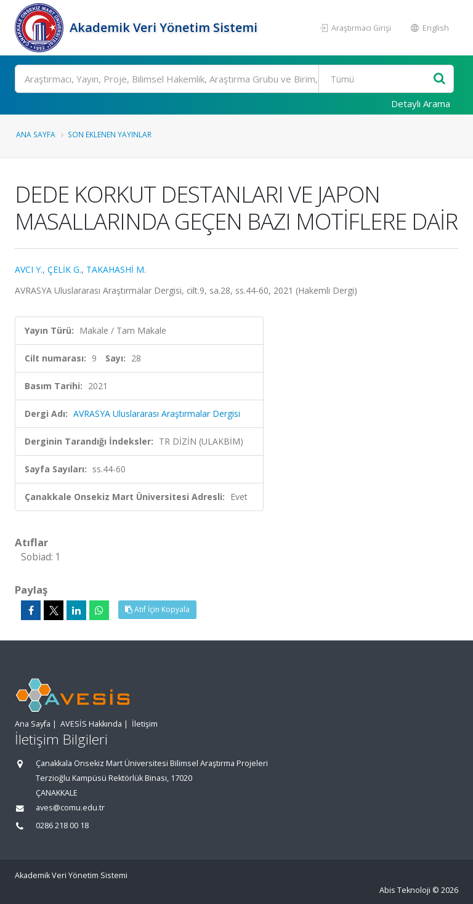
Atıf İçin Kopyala (157, 609)
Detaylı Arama (420, 103)
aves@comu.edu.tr (70, 807)
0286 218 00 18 (62, 825)
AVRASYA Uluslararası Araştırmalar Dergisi (156, 413)
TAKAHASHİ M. (116, 269)
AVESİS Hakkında (91, 724)
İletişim (145, 724)
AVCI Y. (28, 269)
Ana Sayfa (35, 134)
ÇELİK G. (64, 269)
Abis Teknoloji (405, 890)
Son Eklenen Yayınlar (110, 134)
